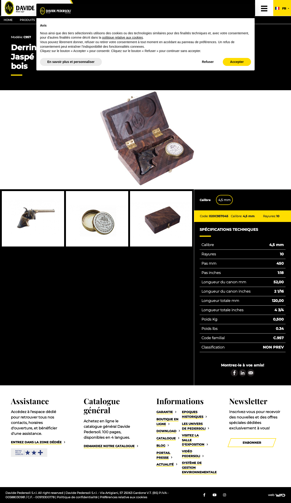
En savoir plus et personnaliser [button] (71, 62)
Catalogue (166, 438)
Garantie (164, 412)
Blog (160, 445)
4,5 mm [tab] (224, 200)
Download (166, 431)
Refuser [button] (208, 62)
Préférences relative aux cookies (123, 497)
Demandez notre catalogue (109, 446)
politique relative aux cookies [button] (122, 37)
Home (8, 20)
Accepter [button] (237, 62)
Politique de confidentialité (77, 497)
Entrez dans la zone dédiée (36, 442)
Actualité (165, 464)
